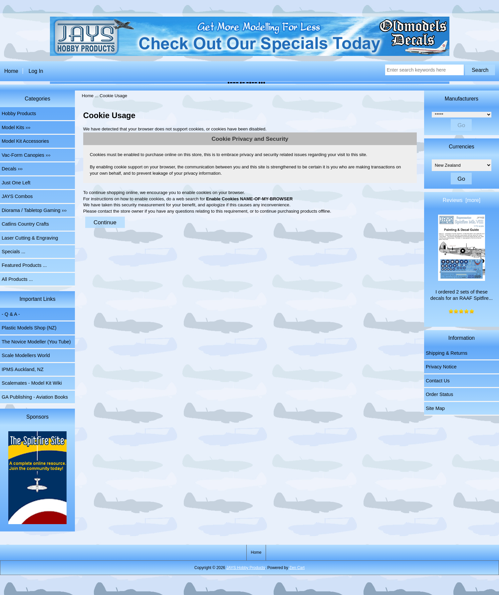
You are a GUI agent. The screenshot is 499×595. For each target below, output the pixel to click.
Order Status (439, 394)
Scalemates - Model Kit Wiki (32, 383)
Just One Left (16, 182)
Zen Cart (297, 567)
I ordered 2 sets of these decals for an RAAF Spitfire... (461, 258)
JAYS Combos (17, 196)
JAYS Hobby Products (245, 567)
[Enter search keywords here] (424, 70)
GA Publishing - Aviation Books (35, 397)
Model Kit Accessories (25, 141)
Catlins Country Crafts (25, 224)
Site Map (435, 408)
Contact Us (438, 380)
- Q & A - (11, 314)
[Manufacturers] (461, 114)
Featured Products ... (24, 265)
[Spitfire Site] (37, 478)
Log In (36, 71)
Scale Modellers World (26, 355)
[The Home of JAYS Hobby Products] (249, 54)
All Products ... (17, 279)
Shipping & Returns (446, 353)
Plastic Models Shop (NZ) (29, 327)
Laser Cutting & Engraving (30, 238)
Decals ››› (12, 168)
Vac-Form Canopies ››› (26, 155)
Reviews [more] (461, 200)
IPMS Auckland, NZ (23, 369)
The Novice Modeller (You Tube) (36, 341)
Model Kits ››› (16, 127)
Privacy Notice (441, 366)
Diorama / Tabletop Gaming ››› (34, 210)
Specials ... (13, 251)
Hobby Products (19, 113)
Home (11, 71)
